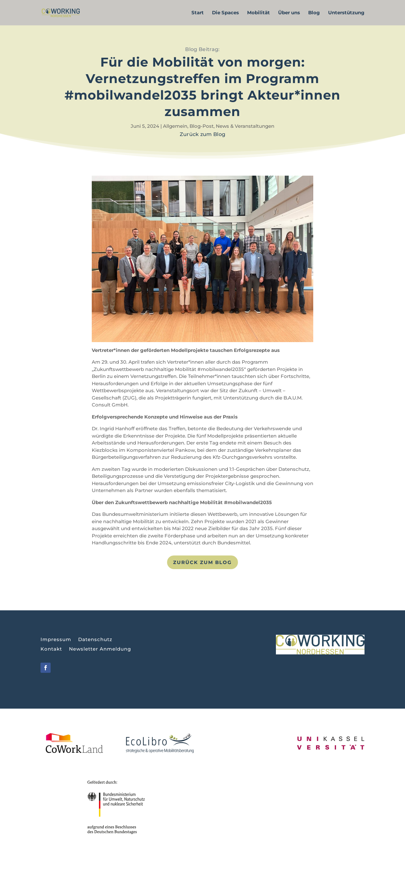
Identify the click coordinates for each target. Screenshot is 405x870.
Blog (314, 13)
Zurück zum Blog (202, 562)
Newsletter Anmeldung (100, 649)
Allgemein (175, 126)
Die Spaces (225, 13)
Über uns (289, 13)
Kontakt (51, 649)
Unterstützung (346, 13)
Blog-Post (202, 126)
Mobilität (258, 13)
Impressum (55, 639)
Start (197, 13)
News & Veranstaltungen (245, 126)
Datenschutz (95, 639)
